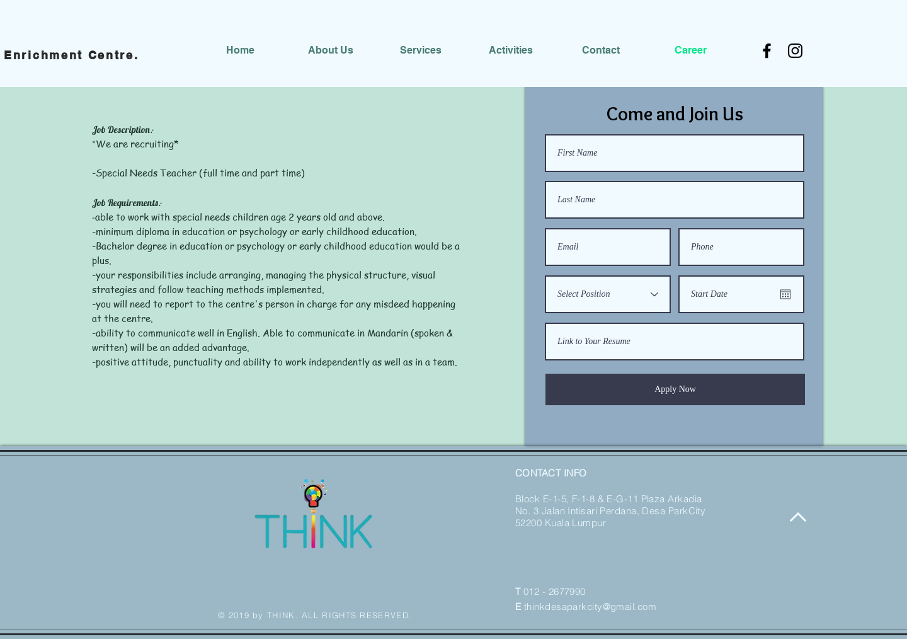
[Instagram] (795, 50)
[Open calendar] (785, 294)
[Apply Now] (675, 389)
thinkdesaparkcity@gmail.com (590, 607)
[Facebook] (767, 50)
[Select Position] (608, 294)
